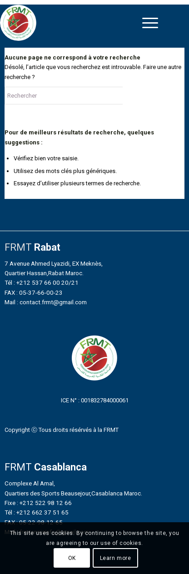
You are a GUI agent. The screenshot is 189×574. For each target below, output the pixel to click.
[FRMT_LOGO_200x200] (72, 23)
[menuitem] (150, 23)
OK (72, 558)
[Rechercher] (73, 95)
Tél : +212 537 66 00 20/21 (42, 282)
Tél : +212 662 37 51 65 (37, 512)
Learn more (115, 558)
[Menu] (150, 23)
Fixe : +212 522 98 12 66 (38, 502)
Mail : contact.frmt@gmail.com (46, 302)
